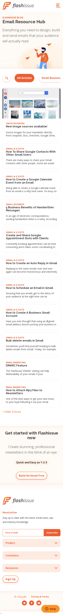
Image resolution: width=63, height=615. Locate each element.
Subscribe (52, 532)
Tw (23, 601)
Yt (37, 601)
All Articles (24, 78)
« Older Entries (12, 411)
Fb (30, 601)
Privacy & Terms (40, 596)
